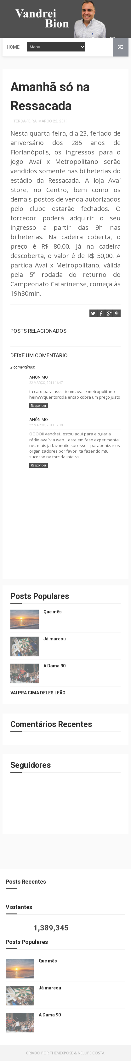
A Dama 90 (54, 665)
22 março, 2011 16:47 (46, 383)
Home (13, 47)
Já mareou (54, 638)
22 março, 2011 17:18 (46, 425)
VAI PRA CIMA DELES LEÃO (38, 692)
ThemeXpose (61, 1053)
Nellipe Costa (91, 1053)
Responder (38, 405)
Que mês (52, 611)
